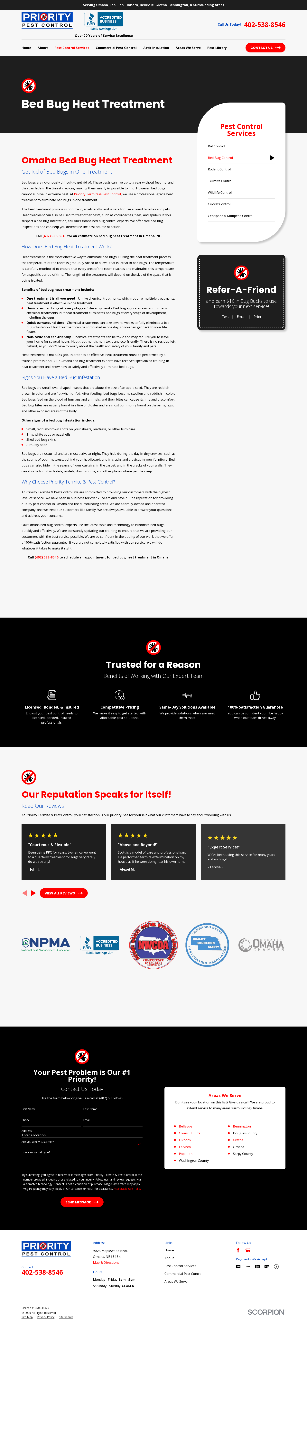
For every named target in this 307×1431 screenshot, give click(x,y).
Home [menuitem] (26, 47)
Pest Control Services (180, 1396)
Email (241, 316)
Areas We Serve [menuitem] (188, 47)
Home (169, 1380)
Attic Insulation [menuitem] (156, 47)
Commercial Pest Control (183, 1404)
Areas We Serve (176, 1412)
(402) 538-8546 (54, 236)
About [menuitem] (43, 47)
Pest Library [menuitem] (217, 47)
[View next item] (33, 978)
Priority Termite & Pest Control (97, 194)
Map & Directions (106, 1393)
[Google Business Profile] (248, 1380)
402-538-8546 (264, 24)
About (169, 1388)
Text (225, 316)
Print (257, 316)
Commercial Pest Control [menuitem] (116, 47)
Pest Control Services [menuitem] (71, 47)
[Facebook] (238, 1380)
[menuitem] (241, 146)
